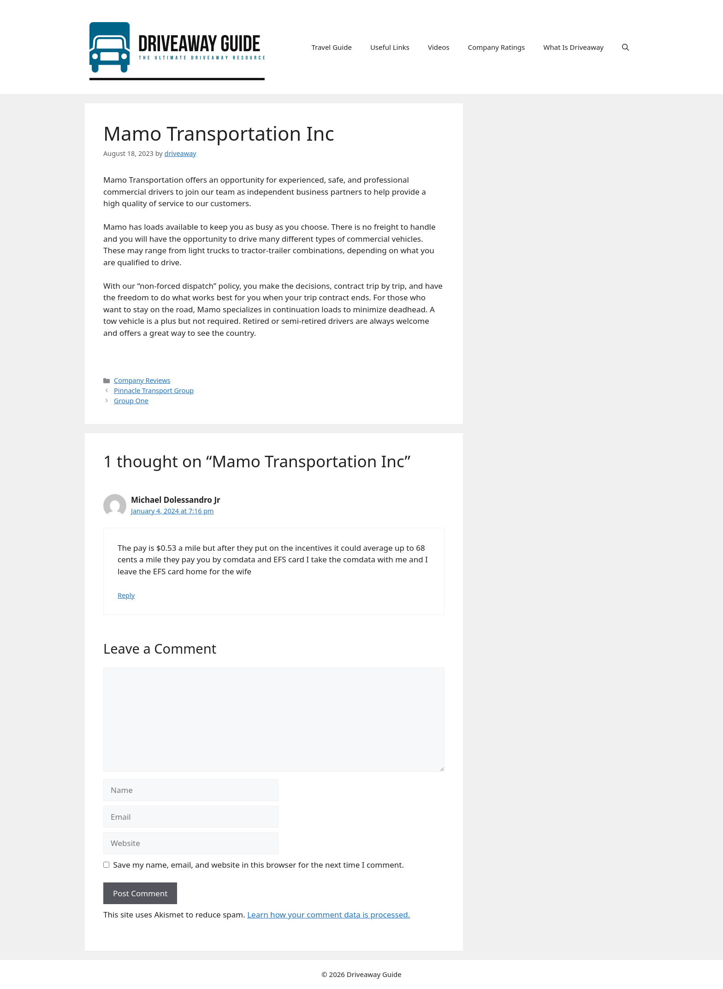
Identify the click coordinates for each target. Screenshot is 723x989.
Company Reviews (142, 380)
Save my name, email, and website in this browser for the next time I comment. (258, 864)
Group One (131, 400)
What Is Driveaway (574, 47)
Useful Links (389, 47)
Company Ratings (496, 47)
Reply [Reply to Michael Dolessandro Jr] (126, 595)
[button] (625, 47)
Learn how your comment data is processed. (328, 914)
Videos (439, 47)
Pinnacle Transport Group (154, 390)
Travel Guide (331, 47)
